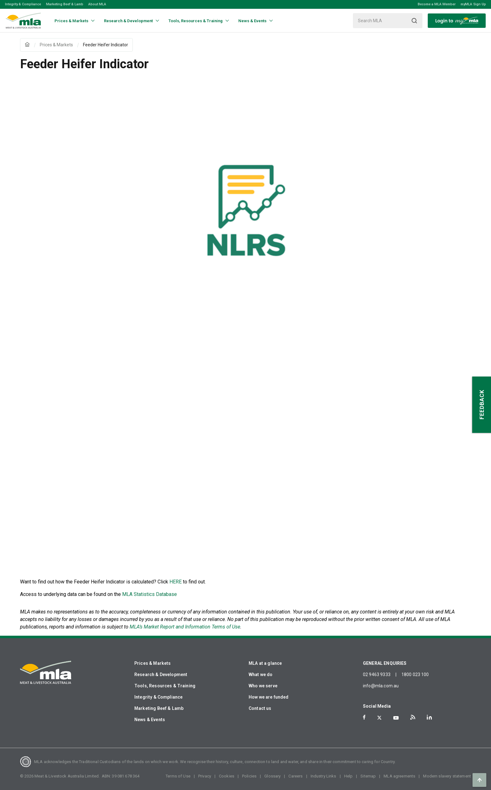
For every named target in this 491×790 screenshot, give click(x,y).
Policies (249, 776)
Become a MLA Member (437, 4)
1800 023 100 (415, 674)
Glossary (272, 776)
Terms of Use (178, 776)
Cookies (226, 776)
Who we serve (263, 685)
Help (348, 776)
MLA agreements (399, 776)
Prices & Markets (152, 663)
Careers (295, 776)
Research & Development (160, 674)
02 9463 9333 (376, 674)
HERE (175, 582)
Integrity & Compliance (23, 4)
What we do (261, 674)
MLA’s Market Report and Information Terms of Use (185, 627)
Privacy (204, 776)
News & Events (149, 719)
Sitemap (368, 776)
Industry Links (323, 776)
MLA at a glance (265, 663)
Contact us (260, 708)
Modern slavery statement (447, 776)
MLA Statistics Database (149, 594)
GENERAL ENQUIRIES (385, 663)
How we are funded (269, 697)
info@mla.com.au (381, 685)
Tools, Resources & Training (164, 685)
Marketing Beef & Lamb (64, 4)
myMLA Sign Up (473, 4)
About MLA (97, 4)
